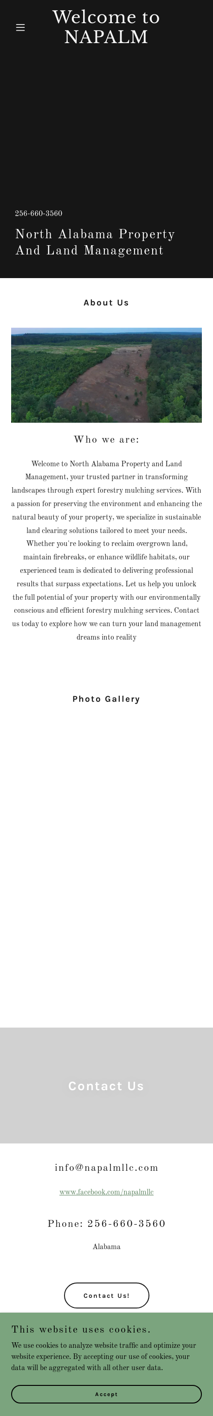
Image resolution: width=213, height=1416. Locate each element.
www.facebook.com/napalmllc (106, 1192)
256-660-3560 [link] (38, 214)
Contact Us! (107, 1296)
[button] (25, 27)
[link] (107, 41)
